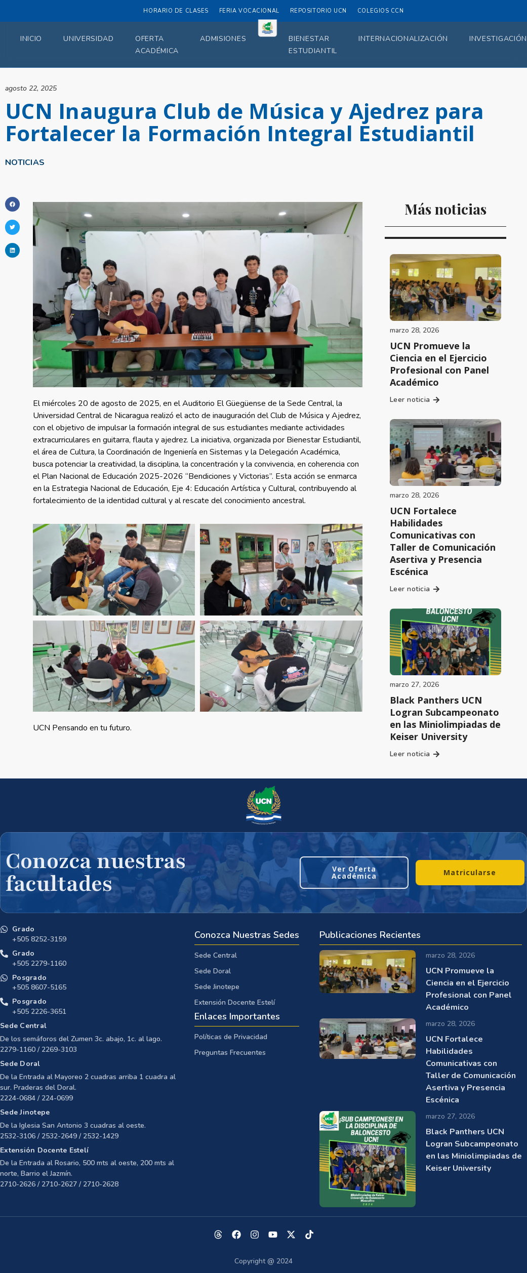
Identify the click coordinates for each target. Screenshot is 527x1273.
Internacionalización (403, 39)
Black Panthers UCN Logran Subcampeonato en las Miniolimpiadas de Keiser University (445, 718)
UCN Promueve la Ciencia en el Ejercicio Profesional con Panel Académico (439, 364)
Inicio (31, 39)
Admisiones (223, 39)
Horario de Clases (175, 11)
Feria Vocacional (249, 11)
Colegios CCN (380, 11)
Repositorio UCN (318, 11)
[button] (12, 204)
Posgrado (29, 977)
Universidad (88, 39)
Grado (23, 929)
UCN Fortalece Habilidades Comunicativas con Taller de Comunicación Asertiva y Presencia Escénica (443, 541)
